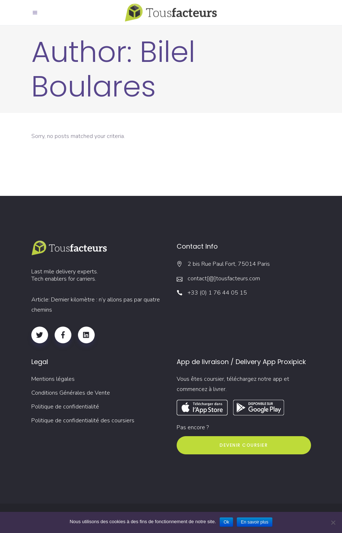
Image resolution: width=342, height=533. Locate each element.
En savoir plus (254, 522)
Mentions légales (53, 379)
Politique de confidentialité (65, 407)
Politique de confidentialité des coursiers (82, 420)
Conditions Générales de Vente (70, 393)
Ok (226, 522)
